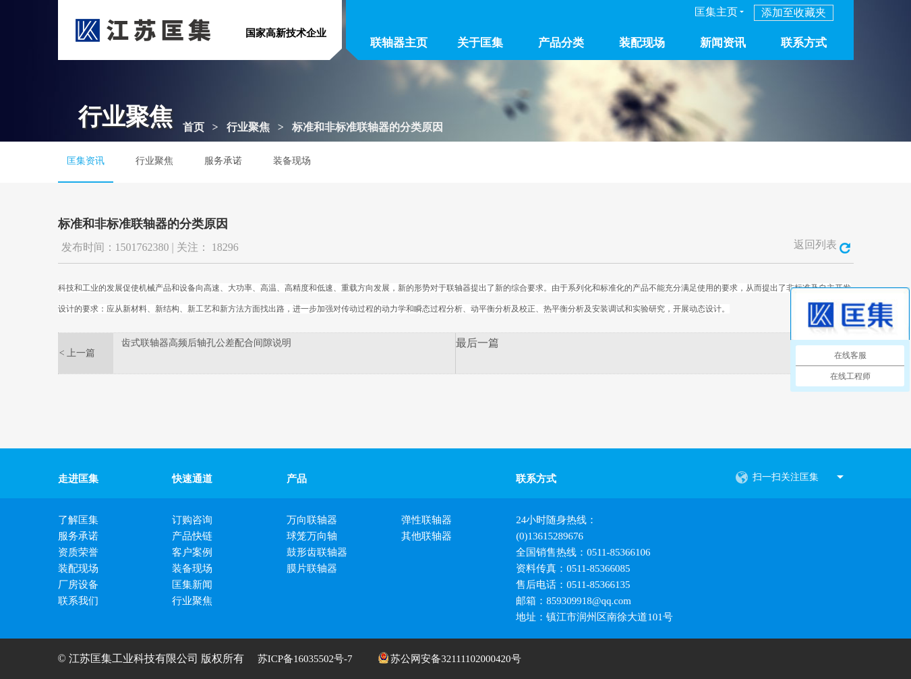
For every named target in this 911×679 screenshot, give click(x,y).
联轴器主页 (399, 42)
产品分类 (561, 42)
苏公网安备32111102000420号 (449, 658)
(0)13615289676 (549, 536)
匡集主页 (716, 12)
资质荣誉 (78, 552)
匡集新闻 (192, 584)
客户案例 (192, 552)
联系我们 (78, 600)
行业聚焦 (248, 127)
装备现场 (292, 161)
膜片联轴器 (312, 568)
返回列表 (822, 244)
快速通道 (192, 478)
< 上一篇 (77, 353)
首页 (193, 127)
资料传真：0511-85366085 (573, 568)
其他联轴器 (426, 536)
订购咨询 (192, 519)
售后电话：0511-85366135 (573, 584)
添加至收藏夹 (793, 12)
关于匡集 (480, 42)
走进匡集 (78, 478)
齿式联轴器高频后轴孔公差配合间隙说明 (206, 343)
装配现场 (642, 42)
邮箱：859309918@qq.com (573, 600)
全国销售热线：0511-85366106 (583, 552)
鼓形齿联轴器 (317, 552)
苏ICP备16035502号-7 (305, 658)
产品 (297, 478)
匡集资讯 (86, 161)
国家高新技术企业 (285, 33)
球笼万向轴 (312, 536)
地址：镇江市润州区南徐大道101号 (594, 617)
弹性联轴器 (426, 519)
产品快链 (192, 536)
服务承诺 (223, 161)
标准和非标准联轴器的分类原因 (367, 127)
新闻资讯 (723, 42)
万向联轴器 (312, 519)
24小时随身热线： (556, 519)
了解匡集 (78, 519)
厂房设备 (78, 584)
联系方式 (804, 42)
